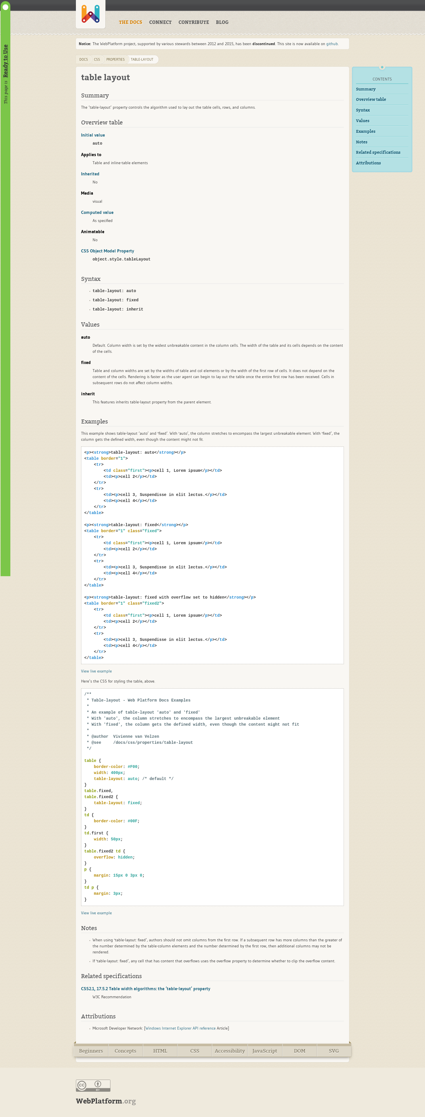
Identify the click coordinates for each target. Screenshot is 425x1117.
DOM (299, 1051)
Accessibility (230, 1051)
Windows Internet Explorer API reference (181, 1028)
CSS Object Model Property (107, 251)
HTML (160, 1051)
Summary (366, 89)
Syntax (363, 110)
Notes (361, 142)
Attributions (368, 163)
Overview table (371, 99)
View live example (96, 671)
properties (115, 59)
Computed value (97, 212)
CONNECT (160, 22)
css (97, 59)
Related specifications (378, 152)
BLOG (222, 22)
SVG (334, 1051)
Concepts (125, 1051)
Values (363, 120)
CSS (194, 1051)
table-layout (142, 59)
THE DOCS (130, 22)
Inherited (90, 174)
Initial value (93, 135)
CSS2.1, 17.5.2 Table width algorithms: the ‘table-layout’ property (145, 988)
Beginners (91, 1051)
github (332, 43)
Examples (366, 131)
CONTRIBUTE (194, 22)
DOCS (83, 59)
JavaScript (264, 1051)
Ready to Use (5, 61)
